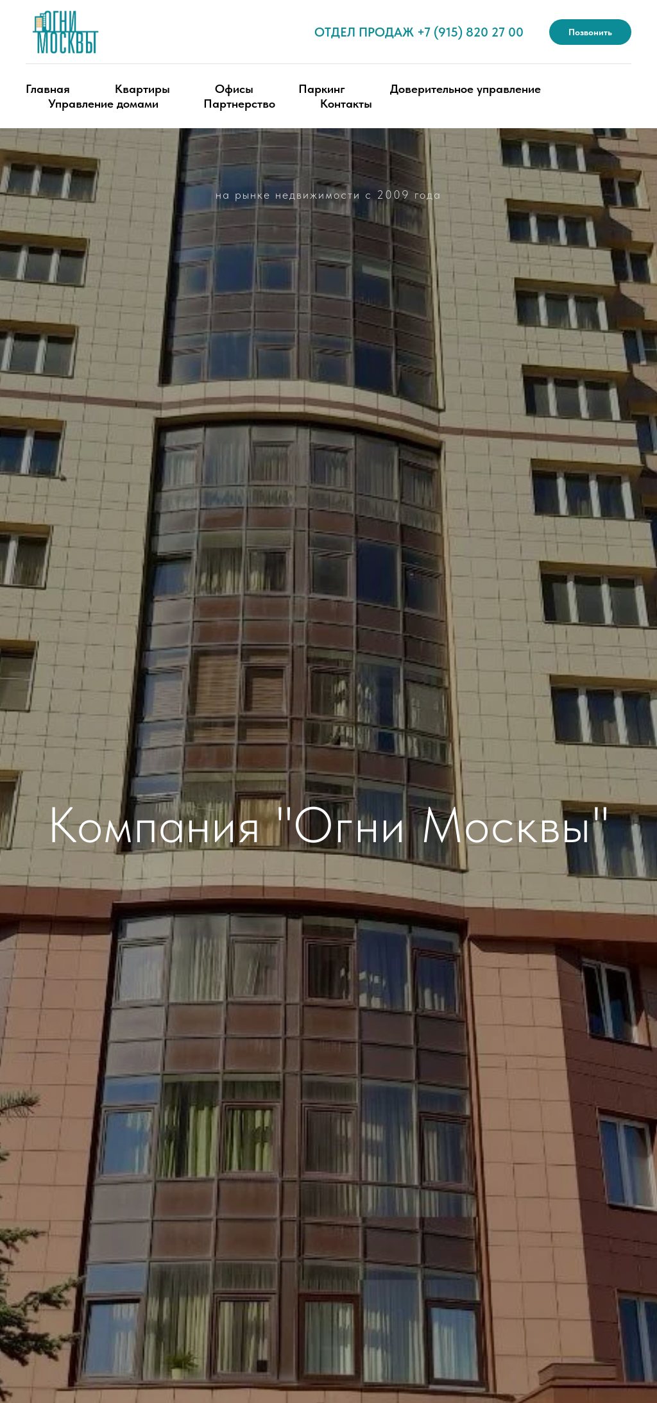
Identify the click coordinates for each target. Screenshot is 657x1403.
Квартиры (142, 88)
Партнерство (239, 103)
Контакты (346, 103)
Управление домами (103, 103)
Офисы (234, 88)
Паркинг (321, 88)
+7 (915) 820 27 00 (470, 32)
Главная (48, 88)
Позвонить (590, 32)
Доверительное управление (465, 88)
